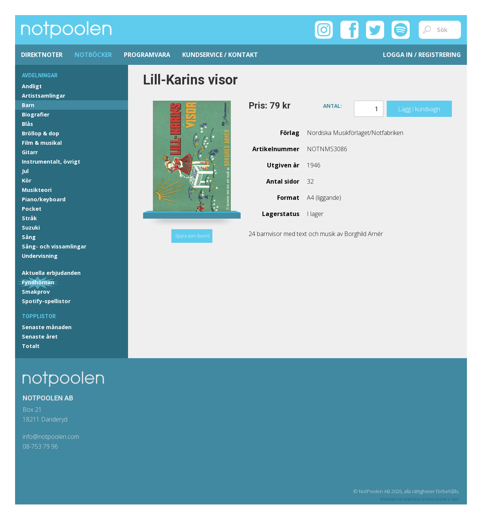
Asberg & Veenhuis (421, 499)
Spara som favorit (192, 236)
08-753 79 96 (40, 446)
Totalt (31, 346)
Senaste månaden (47, 327)
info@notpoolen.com (51, 436)
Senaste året (40, 336)
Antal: (332, 105)
